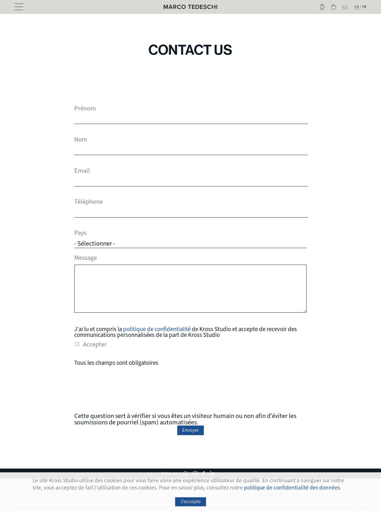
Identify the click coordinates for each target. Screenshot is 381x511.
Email (82, 170)
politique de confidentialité (157, 328)
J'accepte (190, 501)
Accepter (95, 343)
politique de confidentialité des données (292, 487)
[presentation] (190, 388)
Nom (80, 139)
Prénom (85, 108)
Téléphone (88, 202)
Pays (80, 233)
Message (85, 257)
